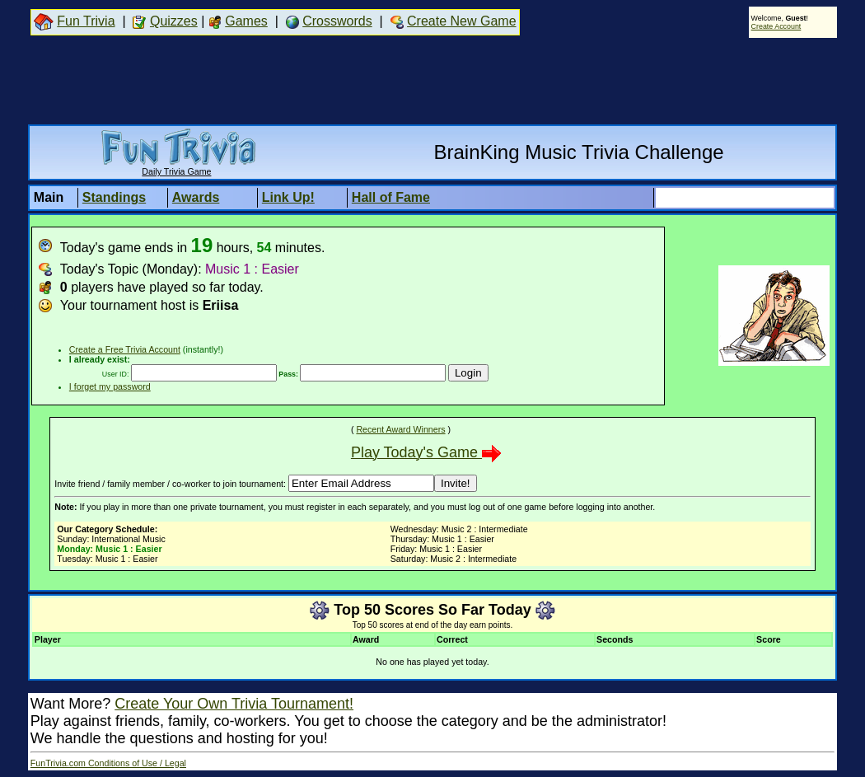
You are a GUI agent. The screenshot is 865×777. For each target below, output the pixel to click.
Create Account (776, 26)
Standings (114, 197)
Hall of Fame (391, 197)
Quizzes (174, 21)
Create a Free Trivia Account (124, 349)
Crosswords (337, 21)
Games (246, 21)
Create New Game (462, 21)
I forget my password (110, 386)
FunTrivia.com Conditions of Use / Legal (108, 763)
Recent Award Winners (400, 429)
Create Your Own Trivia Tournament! (234, 703)
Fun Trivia (86, 21)
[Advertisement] (432, 81)
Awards (196, 197)
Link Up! (288, 197)
